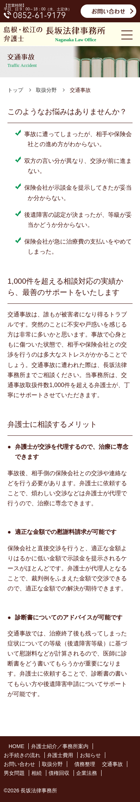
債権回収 (59, 773)
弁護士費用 (60, 755)
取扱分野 (52, 764)
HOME (16, 746)
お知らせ (90, 755)
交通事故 (112, 764)
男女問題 (14, 773)
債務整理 (84, 764)
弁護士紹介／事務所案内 (59, 746)
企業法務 (86, 773)
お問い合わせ (19, 764)
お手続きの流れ (22, 755)
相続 (36, 773)
